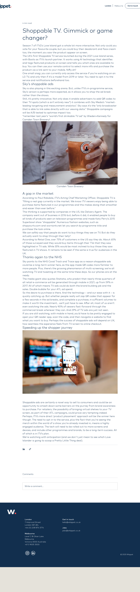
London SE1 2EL (32, 525)
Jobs (64, 528)
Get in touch (68, 519)
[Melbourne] (118, 5)
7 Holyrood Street (33, 522)
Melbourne (30, 533)
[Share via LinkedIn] (23, 449)
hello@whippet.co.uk (71, 522)
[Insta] (27, 553)
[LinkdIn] (33, 553)
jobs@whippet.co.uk (71, 530)
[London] (108, 5)
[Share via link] (30, 449)
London (28, 519)
